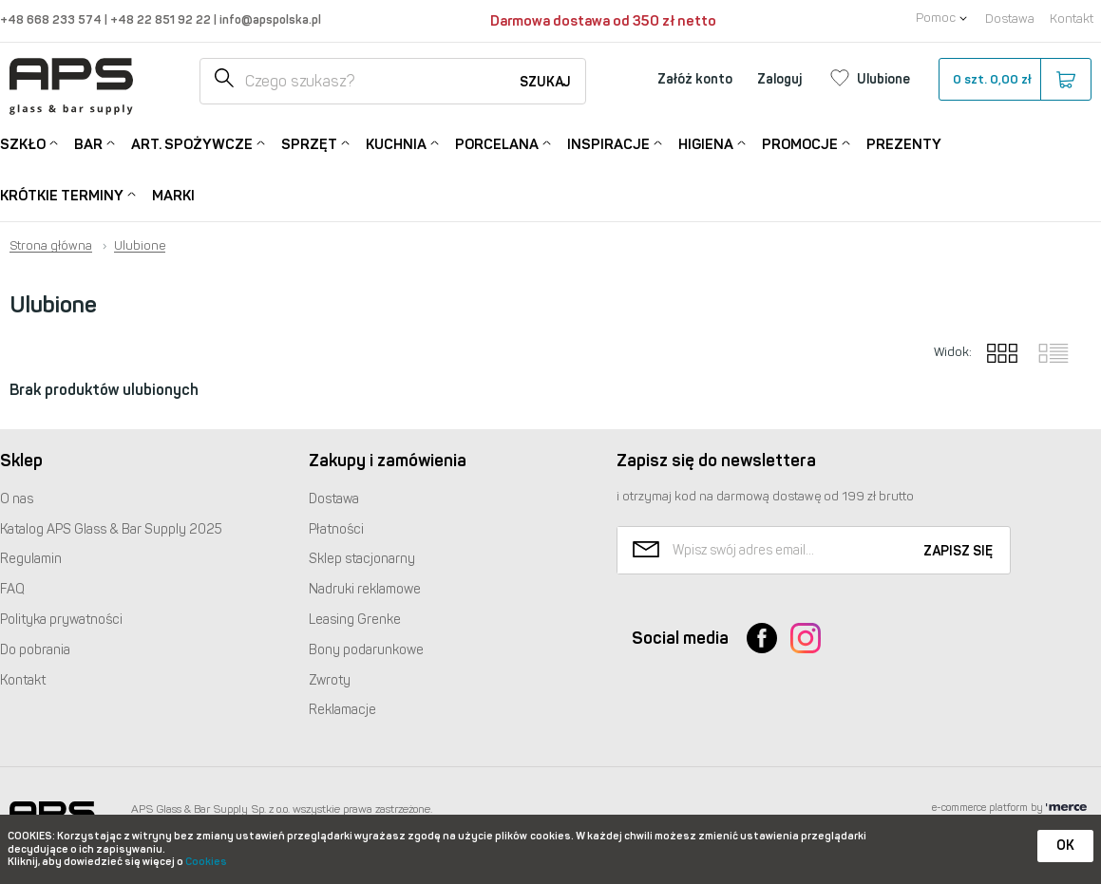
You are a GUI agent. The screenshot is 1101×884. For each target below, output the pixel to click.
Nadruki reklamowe (365, 589)
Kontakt (1071, 18)
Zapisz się (958, 551)
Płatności (336, 529)
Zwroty (330, 680)
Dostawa (1010, 18)
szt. (1014, 79)
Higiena (705, 143)
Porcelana (497, 143)
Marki (173, 195)
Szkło (23, 143)
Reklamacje (342, 710)
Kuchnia (396, 143)
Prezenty (903, 144)
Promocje (800, 143)
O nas (16, 499)
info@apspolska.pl (269, 19)
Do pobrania (35, 650)
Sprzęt (309, 143)
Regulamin (31, 559)
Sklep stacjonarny (362, 559)
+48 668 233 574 (52, 19)
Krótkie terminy (61, 194)
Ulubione (139, 246)
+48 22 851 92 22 (162, 19)
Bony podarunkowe (366, 650)
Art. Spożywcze (192, 143)
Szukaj (545, 82)
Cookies (206, 862)
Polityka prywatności (61, 619)
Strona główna (50, 246)
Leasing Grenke (355, 619)
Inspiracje (608, 143)
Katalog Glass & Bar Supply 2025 (111, 529)
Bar (88, 143)
